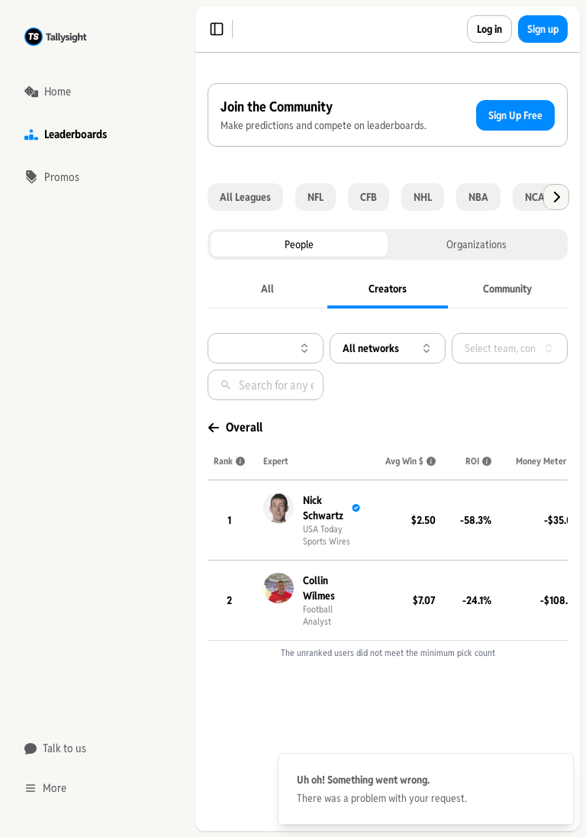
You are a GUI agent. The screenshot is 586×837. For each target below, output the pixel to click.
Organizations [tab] (289, 324)
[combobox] (225, 428)
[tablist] (266, 324)
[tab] (226, 372)
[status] (426, 789)
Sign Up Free (260, 198)
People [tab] (226, 324)
